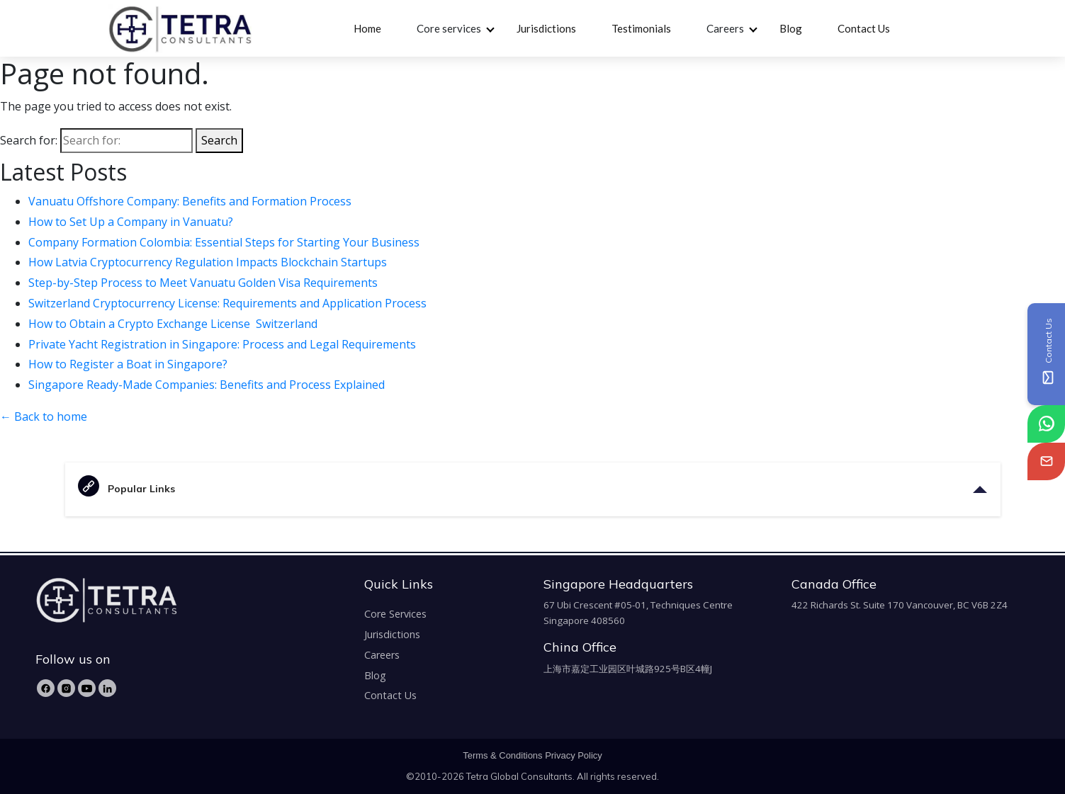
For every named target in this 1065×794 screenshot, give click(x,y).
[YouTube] (87, 688)
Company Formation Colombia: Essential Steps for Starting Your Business (225, 242)
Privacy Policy (573, 755)
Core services (449, 28)
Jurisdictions (546, 28)
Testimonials (641, 28)
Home (367, 28)
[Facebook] (46, 688)
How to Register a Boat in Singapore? (129, 364)
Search (219, 140)
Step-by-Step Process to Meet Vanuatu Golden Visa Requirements (204, 282)
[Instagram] (66, 688)
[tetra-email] (1046, 461)
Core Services (395, 613)
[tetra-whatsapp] (1046, 424)
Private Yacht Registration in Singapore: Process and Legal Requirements (223, 344)
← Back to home (43, 416)
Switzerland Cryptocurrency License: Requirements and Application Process (227, 303)
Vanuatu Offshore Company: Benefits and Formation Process (191, 201)
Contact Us (864, 28)
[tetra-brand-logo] (180, 27)
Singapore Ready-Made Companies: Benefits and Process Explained (208, 384)
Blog (790, 28)
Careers (725, 28)
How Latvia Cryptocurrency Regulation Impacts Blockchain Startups (209, 262)
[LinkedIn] (107, 688)
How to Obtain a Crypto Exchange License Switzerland (174, 323)
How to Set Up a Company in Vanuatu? (132, 221)
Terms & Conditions (502, 755)
